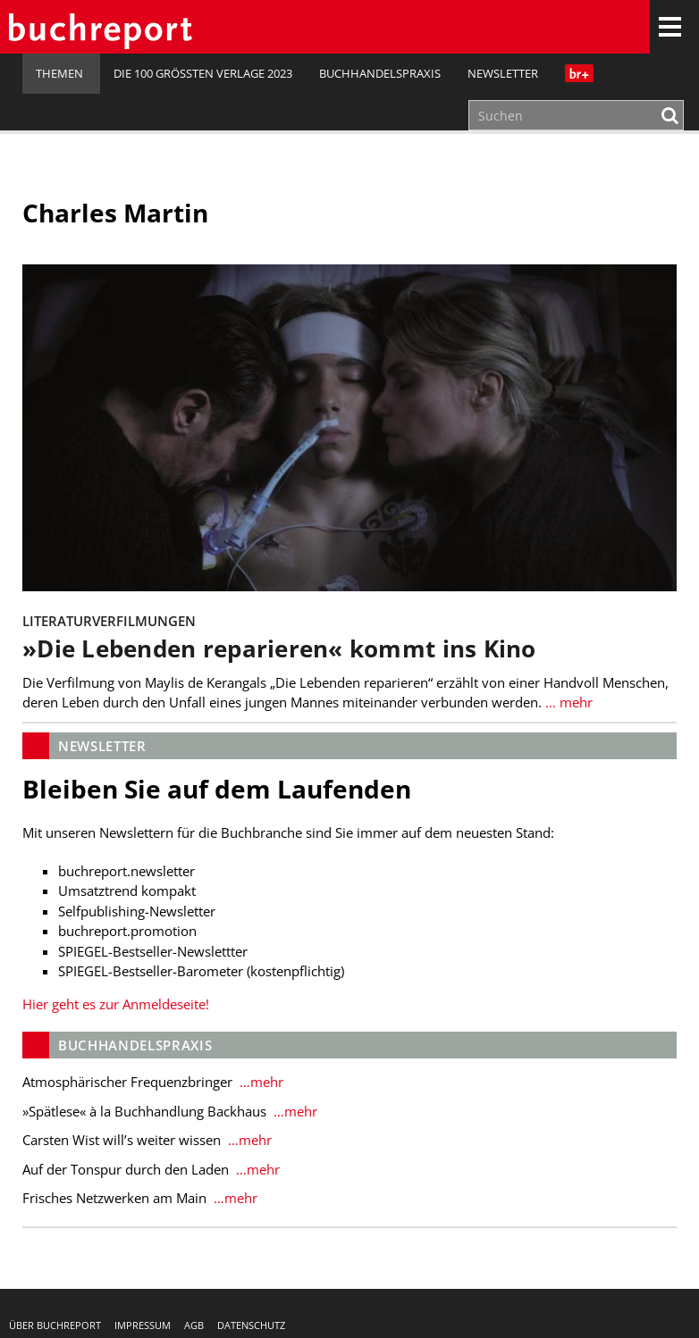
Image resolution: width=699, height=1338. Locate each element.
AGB (194, 1325)
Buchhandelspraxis (380, 73)
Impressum (142, 1325)
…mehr (259, 1082)
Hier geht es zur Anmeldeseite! (115, 1004)
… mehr (567, 702)
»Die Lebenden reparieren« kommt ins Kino (279, 649)
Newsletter (502, 73)
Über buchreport (55, 1325)
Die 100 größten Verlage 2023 (203, 73)
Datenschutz (251, 1325)
